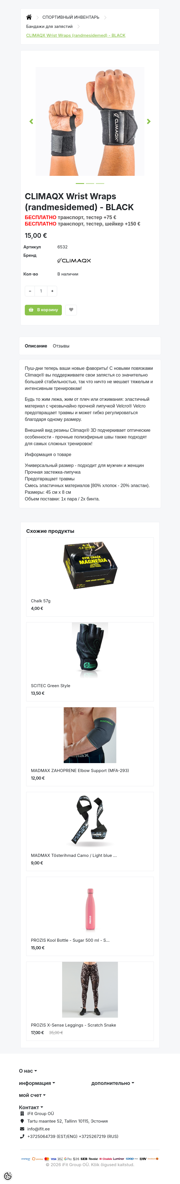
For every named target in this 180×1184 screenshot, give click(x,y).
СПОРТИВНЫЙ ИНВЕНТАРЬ (71, 17)
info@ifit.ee (38, 1129)
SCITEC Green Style (50, 685)
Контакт (29, 1107)
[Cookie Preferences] (8, 1176)
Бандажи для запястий (50, 26)
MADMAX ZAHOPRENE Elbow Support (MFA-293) (80, 770)
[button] (31, 121)
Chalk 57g (40, 600)
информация (35, 1083)
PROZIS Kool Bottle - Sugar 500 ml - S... (70, 940)
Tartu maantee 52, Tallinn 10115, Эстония (67, 1121)
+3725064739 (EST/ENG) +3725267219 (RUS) (72, 1136)
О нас (26, 1071)
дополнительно (110, 1083)
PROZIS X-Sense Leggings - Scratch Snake (73, 1025)
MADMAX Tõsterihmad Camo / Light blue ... (74, 855)
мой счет (30, 1095)
